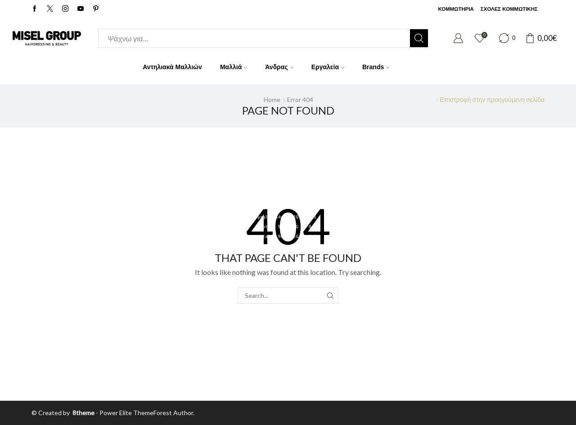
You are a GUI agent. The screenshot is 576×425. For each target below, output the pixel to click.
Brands (375, 67)
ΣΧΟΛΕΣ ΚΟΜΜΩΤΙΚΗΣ (509, 9)
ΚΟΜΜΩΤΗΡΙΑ (455, 9)
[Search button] (419, 38)
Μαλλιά (233, 67)
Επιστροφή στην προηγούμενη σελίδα (492, 99)
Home (272, 99)
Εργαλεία (327, 67)
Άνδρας (279, 67)
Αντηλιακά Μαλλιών (172, 67)
